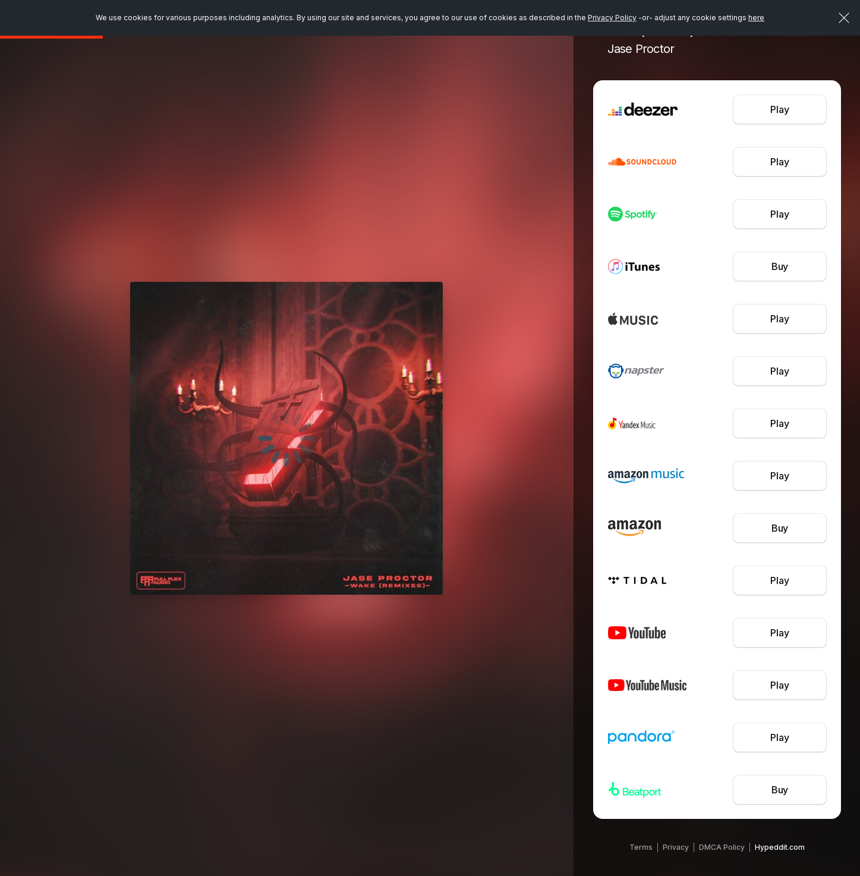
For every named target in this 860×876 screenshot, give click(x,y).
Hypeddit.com (780, 847)
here (756, 17)
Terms (641, 847)
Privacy (676, 847)
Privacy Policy (612, 17)
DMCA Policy (722, 847)
